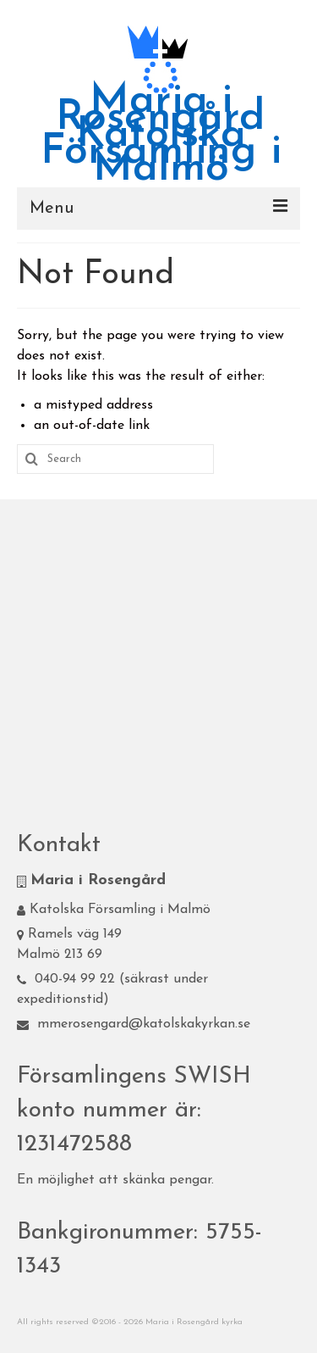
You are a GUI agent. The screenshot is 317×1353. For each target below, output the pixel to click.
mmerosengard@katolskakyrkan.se (133, 1024)
